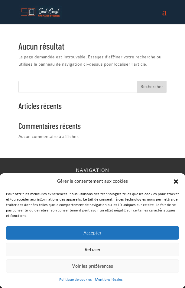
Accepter (92, 233)
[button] (176, 181)
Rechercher (152, 87)
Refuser (93, 250)
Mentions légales (109, 279)
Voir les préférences (92, 266)
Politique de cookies (75, 279)
